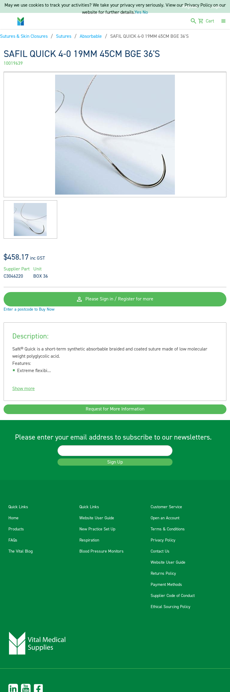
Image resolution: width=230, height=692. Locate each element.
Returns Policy (163, 573)
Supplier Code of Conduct (173, 595)
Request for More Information (115, 409)
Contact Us (160, 551)
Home (13, 518)
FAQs (12, 540)
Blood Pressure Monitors (101, 551)
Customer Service (166, 507)
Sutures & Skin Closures (24, 36)
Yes (137, 12)
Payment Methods (166, 584)
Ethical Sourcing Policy (170, 607)
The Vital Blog (20, 551)
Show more (23, 388)
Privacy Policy (163, 540)
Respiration (89, 540)
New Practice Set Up (97, 529)
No (145, 12)
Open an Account (165, 518)
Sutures (63, 36)
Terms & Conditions (168, 529)
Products (16, 529)
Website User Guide (96, 518)
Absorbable (91, 36)
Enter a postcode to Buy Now (29, 309)
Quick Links (18, 507)
